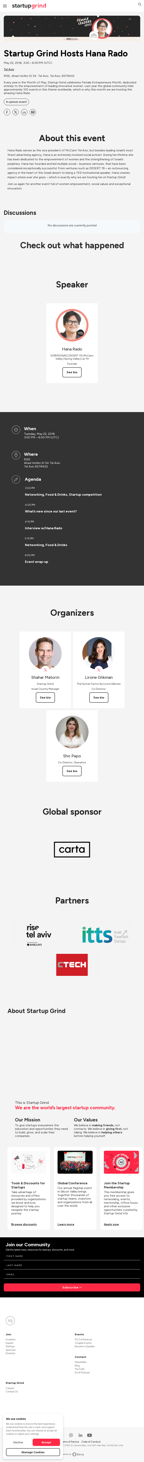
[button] (139, 5)
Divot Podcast (82, 1372)
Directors (10, 1353)
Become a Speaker (85, 1346)
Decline (18, 1442)
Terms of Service (70, 1441)
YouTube (79, 1369)
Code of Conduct (90, 1441)
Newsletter (80, 1362)
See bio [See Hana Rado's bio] (72, 372)
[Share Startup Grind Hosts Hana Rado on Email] (33, 112)
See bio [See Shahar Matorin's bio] (45, 697)
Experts (9, 1343)
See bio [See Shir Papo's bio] (72, 771)
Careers (10, 1388)
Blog (77, 1365)
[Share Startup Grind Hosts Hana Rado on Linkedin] (24, 112)
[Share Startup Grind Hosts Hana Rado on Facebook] (7, 112)
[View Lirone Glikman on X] (98, 670)
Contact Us (12, 1391)
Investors (10, 1339)
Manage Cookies (33, 1452)
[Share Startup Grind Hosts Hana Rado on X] (16, 112)
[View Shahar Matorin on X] (45, 670)
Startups (10, 1346)
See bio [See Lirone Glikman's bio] (98, 697)
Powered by (72, 1454)
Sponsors (11, 1350)
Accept (46, 1442)
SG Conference (83, 1339)
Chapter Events (83, 1343)
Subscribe (70, 1287)
